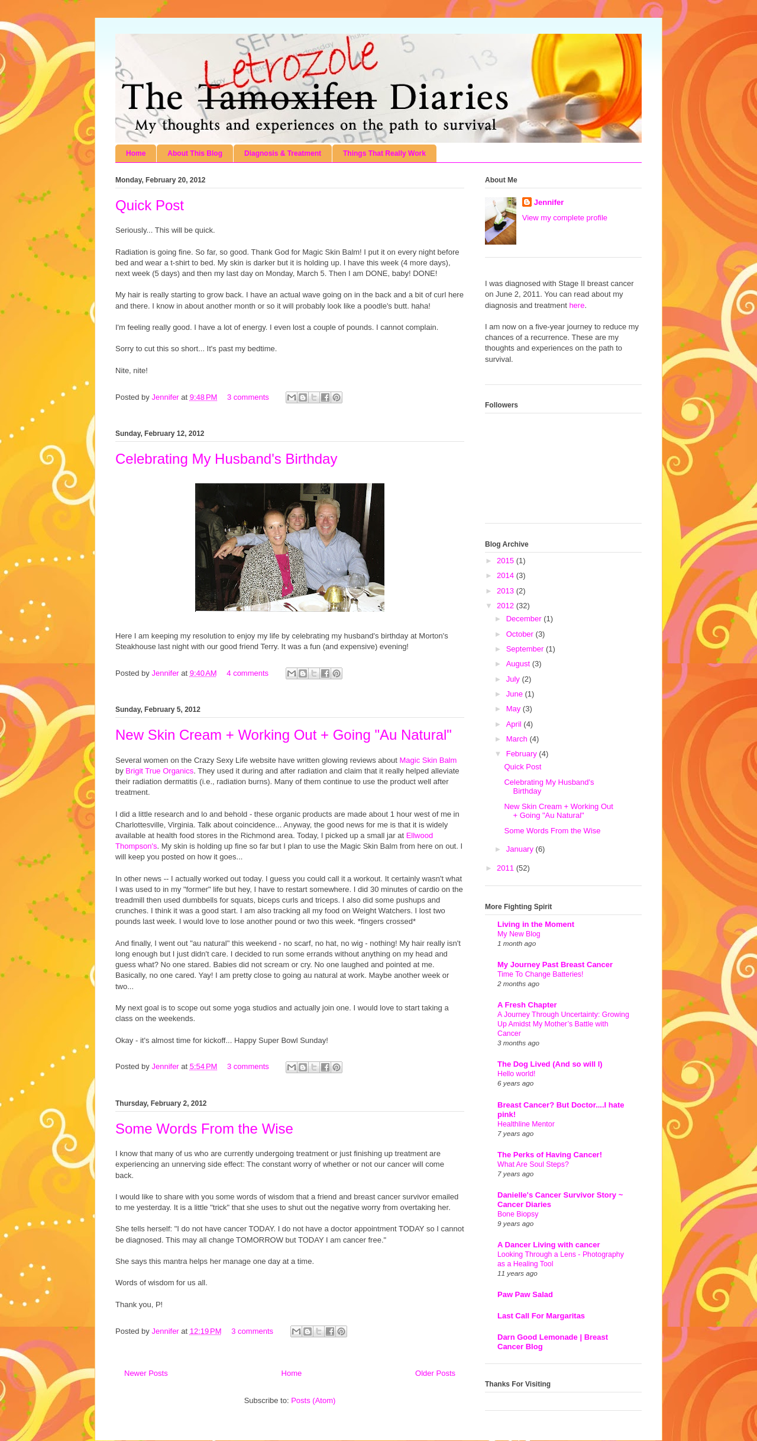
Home (135, 153)
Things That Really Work (384, 153)
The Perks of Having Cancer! (549, 1154)
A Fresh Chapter (527, 1004)
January (521, 849)
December (525, 618)
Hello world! (516, 1074)
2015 (506, 560)
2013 (506, 590)
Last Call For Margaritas (541, 1315)
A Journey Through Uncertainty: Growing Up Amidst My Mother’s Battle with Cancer (563, 1024)
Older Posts (435, 1373)
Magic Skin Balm (428, 760)
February (522, 753)
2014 (506, 575)
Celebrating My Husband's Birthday (226, 459)
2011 (506, 868)
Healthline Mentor (526, 1124)
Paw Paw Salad (525, 1294)
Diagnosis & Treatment (282, 153)
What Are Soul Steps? (533, 1164)
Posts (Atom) (313, 1400)
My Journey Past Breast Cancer (555, 964)
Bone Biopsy (517, 1214)
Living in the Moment (535, 924)
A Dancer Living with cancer (548, 1244)
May (514, 708)
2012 (506, 605)
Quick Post (149, 205)
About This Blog (194, 153)
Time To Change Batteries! (540, 974)
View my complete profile (564, 217)
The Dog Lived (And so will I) (550, 1064)
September (526, 648)
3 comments (248, 397)
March (518, 738)
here (576, 305)
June (515, 693)
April (515, 724)
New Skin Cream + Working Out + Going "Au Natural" (283, 735)
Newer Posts (146, 1373)
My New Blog (519, 934)
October (521, 634)
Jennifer (166, 397)
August (519, 663)
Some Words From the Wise (204, 1129)
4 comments (247, 673)
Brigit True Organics (159, 770)
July (514, 679)
